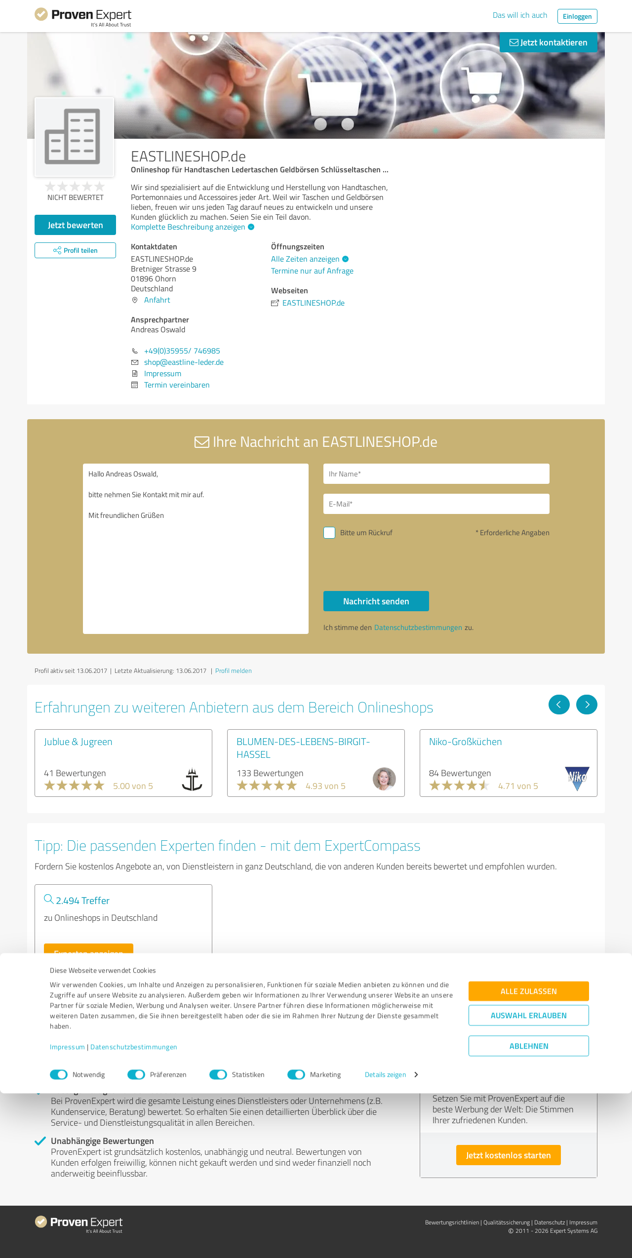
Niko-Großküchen (465, 741)
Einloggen (577, 16)
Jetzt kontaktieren (549, 42)
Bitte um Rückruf (366, 532)
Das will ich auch (520, 14)
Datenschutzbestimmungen (134, 1212)
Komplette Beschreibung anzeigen (191, 226)
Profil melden (233, 670)
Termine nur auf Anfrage (312, 270)
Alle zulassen (529, 1156)
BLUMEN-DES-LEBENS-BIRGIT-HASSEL (303, 747)
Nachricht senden (376, 600)
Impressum (67, 1212)
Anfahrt (157, 299)
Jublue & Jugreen (78, 741)
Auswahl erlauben (529, 1180)
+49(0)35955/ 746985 (182, 350)
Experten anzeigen (88, 953)
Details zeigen (385, 1239)
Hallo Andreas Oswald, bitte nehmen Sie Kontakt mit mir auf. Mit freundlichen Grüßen (196, 549)
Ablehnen (529, 1211)
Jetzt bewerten (75, 224)
